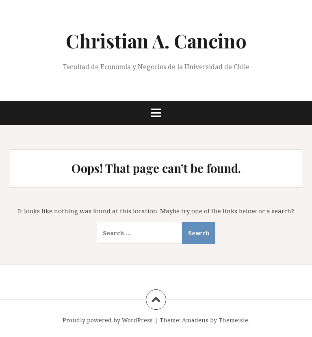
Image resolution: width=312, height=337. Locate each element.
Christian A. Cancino (156, 40)
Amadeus (195, 320)
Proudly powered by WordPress (108, 320)
